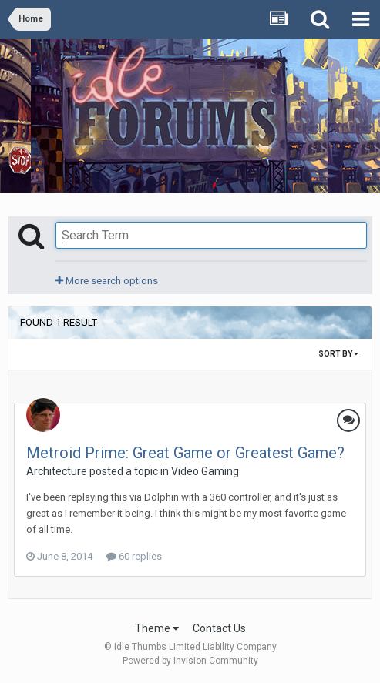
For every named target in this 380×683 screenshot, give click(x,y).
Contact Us (219, 628)
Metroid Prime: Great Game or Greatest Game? (185, 453)
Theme (157, 628)
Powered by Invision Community (190, 660)
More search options (106, 280)
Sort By (338, 354)
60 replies (134, 556)
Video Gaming (205, 471)
